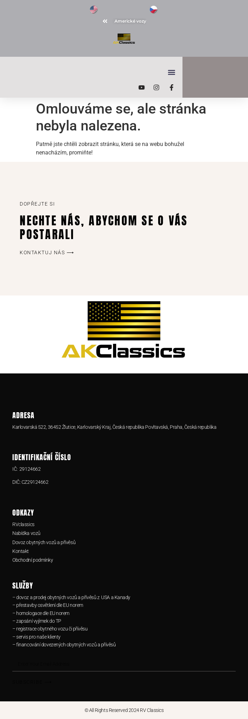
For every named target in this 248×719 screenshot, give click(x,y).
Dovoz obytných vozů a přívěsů (43, 542)
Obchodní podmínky (32, 560)
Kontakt (20, 551)
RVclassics (23, 524)
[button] (119, 72)
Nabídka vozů (26, 533)
